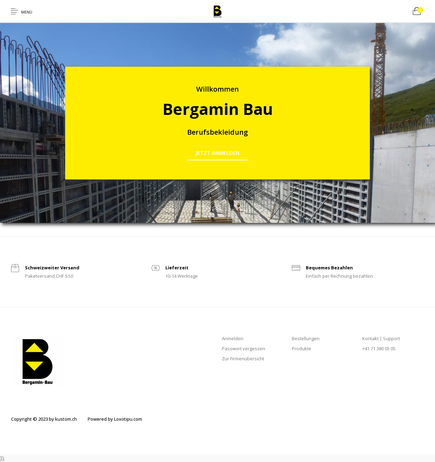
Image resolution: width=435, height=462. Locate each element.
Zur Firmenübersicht (243, 358)
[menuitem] (44, 419)
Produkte (301, 348)
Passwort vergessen (243, 348)
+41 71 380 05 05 (378, 348)
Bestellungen (306, 338)
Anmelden (232, 338)
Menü (26, 12)
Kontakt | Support (381, 338)
